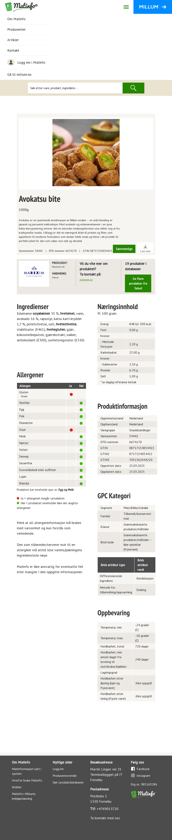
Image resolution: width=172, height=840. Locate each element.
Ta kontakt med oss (105, 818)
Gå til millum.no (19, 74)
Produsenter (16, 29)
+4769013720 (107, 808)
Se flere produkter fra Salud (138, 283)
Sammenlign (124, 249)
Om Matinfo (16, 19)
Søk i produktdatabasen (68, 782)
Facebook (140, 768)
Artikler (13, 40)
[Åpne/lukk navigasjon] (126, 7)
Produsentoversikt (65, 776)
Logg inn (58, 769)
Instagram (140, 775)
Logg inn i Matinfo (26, 62)
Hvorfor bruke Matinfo (27, 780)
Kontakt (13, 50)
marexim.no (86, 279)
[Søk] (75, 88)
